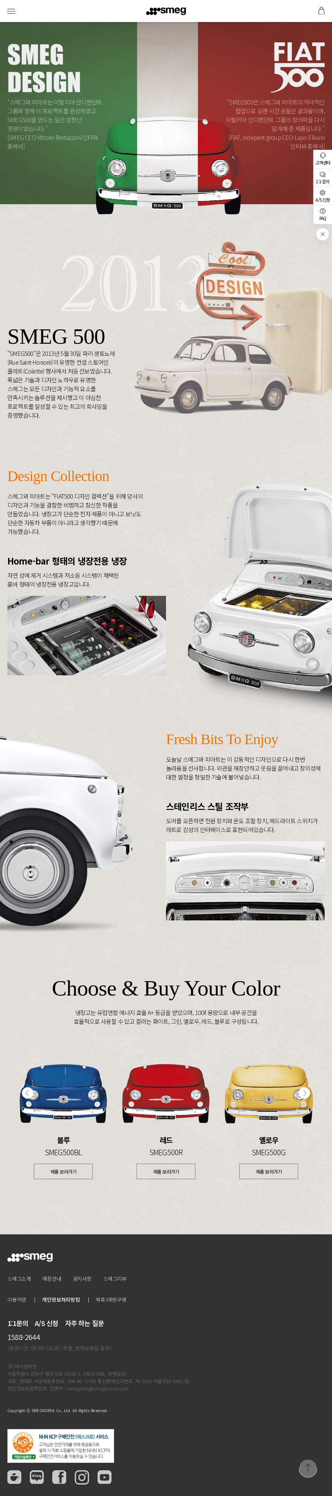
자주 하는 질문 (84, 1323)
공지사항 (82, 1278)
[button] (27, 1094)
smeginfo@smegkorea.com (98, 1388)
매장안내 (51, 1278)
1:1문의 (17, 1323)
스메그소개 (19, 1278)
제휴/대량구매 (111, 1299)
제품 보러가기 (63, 1171)
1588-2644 (23, 1336)
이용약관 (16, 1299)
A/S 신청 (46, 1323)
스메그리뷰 (115, 1278)
